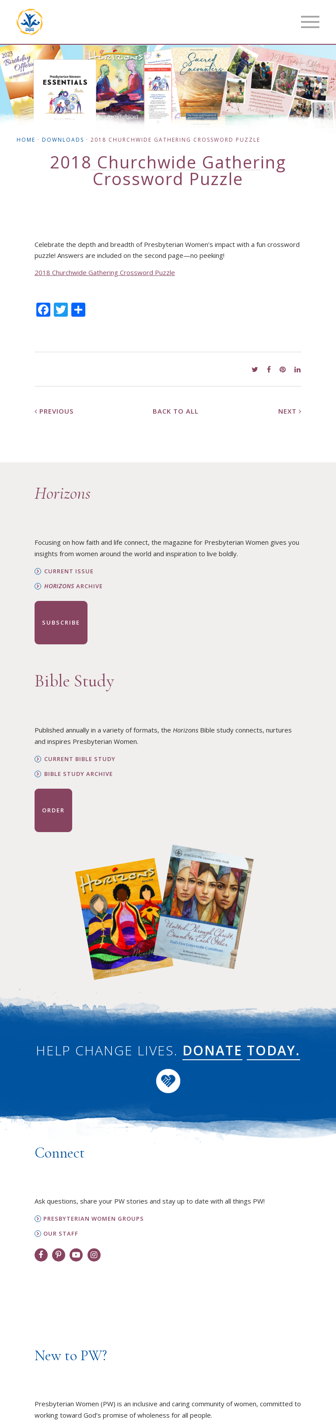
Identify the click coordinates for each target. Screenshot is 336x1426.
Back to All (176, 411)
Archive (73, 586)
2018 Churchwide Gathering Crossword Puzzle (105, 272)
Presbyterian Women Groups (93, 1219)
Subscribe (61, 622)
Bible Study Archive (78, 774)
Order (53, 810)
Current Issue (69, 571)
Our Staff (60, 1234)
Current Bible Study (80, 759)
